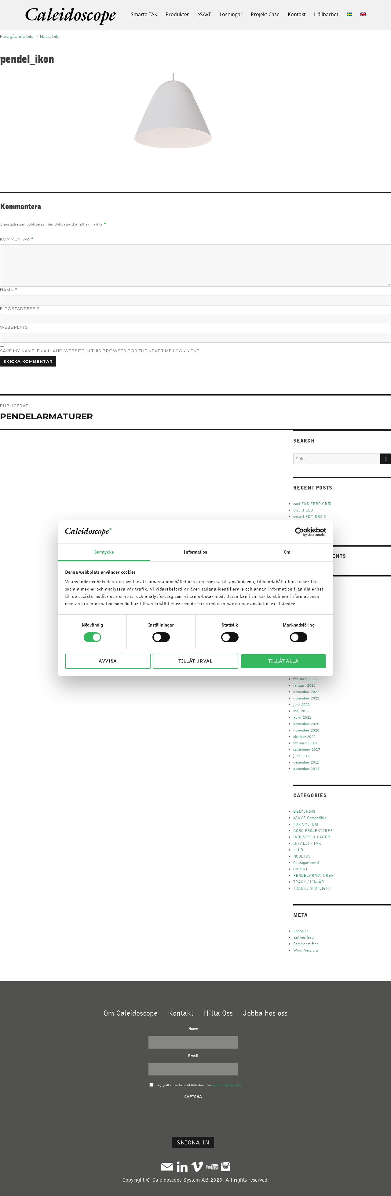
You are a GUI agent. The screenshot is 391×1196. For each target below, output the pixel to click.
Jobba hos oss (265, 1012)
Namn (9, 289)
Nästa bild (50, 36)
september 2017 (306, 749)
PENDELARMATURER (313, 875)
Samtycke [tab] (104, 552)
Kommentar (16, 239)
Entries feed (303, 937)
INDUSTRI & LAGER (311, 837)
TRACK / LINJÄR (308, 882)
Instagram (225, 1166)
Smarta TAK (144, 14)
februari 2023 (305, 679)
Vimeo (197, 1166)
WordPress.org (305, 950)
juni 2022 (301, 704)
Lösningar (231, 14)
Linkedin (182, 1166)
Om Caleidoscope (130, 1012)
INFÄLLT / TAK (307, 843)
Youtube (212, 1166)
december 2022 (306, 691)
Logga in (301, 931)
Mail (167, 1166)
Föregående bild (17, 36)
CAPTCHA (193, 1096)
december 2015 (306, 762)
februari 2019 (305, 743)
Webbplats (14, 327)
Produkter (177, 14)
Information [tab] (195, 552)
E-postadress (20, 308)
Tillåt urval (195, 661)
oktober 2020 (304, 736)
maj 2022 (301, 711)
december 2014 (306, 768)
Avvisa (108, 661)
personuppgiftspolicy (227, 1085)
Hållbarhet (326, 14)
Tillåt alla (283, 661)
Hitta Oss (218, 1012)
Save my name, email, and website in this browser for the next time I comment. (100, 350)
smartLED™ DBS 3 (309, 516)
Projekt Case (265, 14)
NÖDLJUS (302, 856)
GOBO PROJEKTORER (313, 830)
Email (193, 1055)
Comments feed (306, 943)
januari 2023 (304, 685)
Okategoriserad (306, 862)
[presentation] (193, 1115)
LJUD (298, 849)
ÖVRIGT (300, 869)
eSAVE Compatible (309, 817)
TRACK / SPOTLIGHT (312, 888)
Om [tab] (287, 552)
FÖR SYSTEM (305, 824)
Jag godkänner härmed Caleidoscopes (199, 1085)
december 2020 (306, 723)
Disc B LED (303, 510)
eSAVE (204, 14)
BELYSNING (304, 811)
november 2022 (306, 698)
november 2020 (306, 730)
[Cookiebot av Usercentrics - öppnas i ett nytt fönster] (299, 532)
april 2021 (302, 717)
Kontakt (297, 14)
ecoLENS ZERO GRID (312, 503)
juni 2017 (301, 755)
